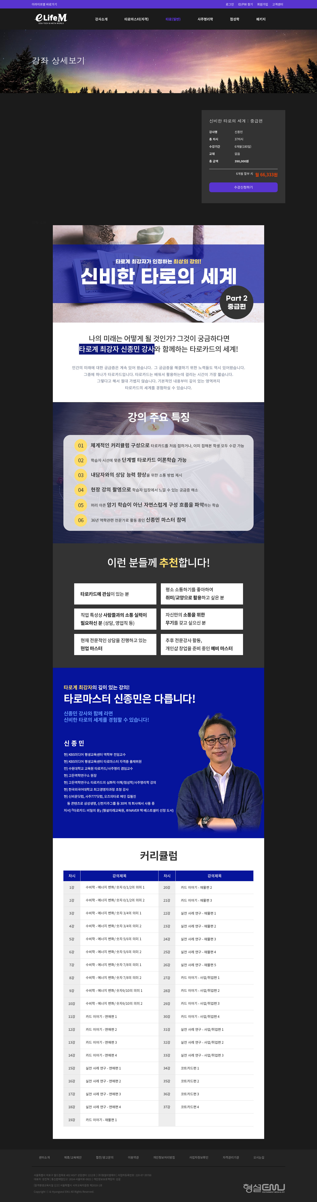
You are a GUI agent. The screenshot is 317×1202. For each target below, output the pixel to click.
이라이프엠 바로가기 (44, 4)
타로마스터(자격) (136, 19)
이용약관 (133, 1157)
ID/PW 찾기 (245, 4)
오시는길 (258, 1157)
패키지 (260, 19)
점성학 (234, 19)
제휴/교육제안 (73, 1157)
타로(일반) (173, 19)
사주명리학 (205, 19)
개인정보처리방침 (164, 1157)
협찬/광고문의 (104, 1157)
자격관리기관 (231, 1157)
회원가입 (262, 4)
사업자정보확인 (198, 1157)
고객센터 (277, 4)
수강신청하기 (243, 187)
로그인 (230, 4)
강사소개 (101, 19)
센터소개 (44, 1157)
